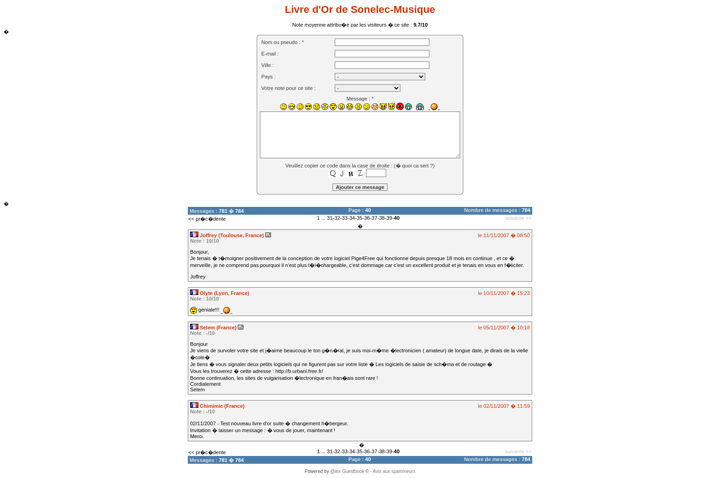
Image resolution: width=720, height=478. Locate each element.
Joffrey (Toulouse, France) (227, 235)
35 (359, 218)
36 (367, 218)
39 (389, 218)
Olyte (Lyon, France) (219, 293)
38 (381, 218)
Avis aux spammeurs (394, 471)
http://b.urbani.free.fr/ (299, 371)
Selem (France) (214, 327)
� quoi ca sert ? (414, 165)
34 (352, 218)
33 (344, 218)
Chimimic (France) (217, 406)
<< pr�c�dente (207, 219)
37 (374, 218)
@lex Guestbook (347, 471)
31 (329, 218)
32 (337, 218)
